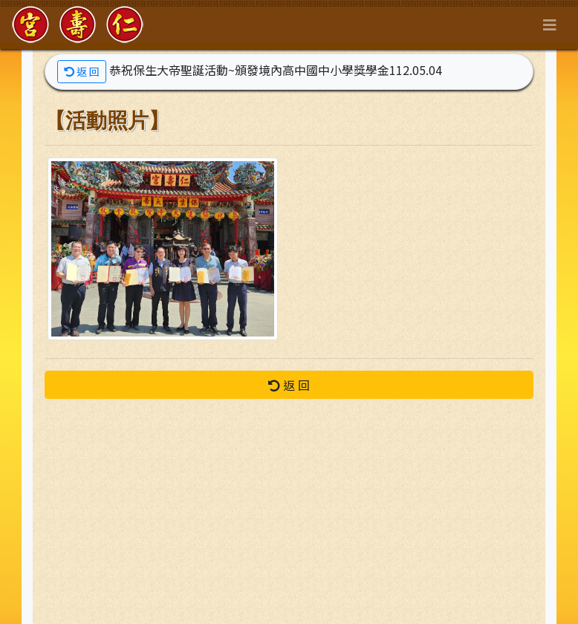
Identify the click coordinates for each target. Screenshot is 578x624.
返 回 (82, 71)
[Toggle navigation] (549, 24)
